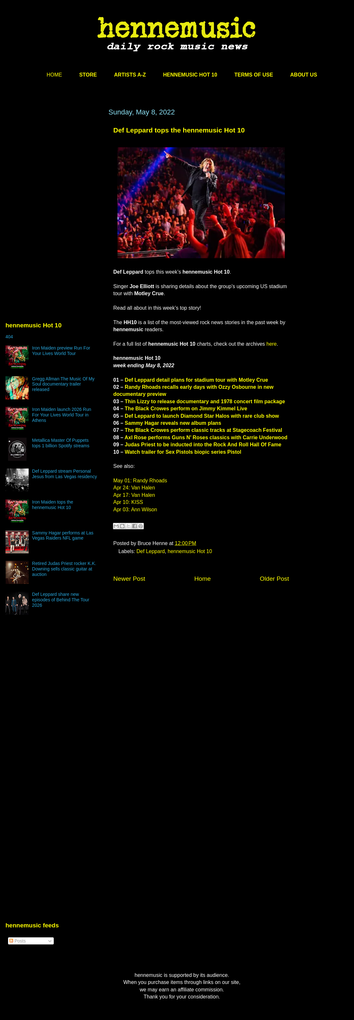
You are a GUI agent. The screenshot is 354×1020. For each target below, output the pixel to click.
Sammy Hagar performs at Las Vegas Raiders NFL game (63, 535)
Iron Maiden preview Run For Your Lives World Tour (61, 350)
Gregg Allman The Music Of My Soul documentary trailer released (63, 384)
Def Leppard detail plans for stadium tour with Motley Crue (196, 380)
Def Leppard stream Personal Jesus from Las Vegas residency (64, 474)
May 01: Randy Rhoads (140, 480)
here (271, 344)
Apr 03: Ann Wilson (135, 509)
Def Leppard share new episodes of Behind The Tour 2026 (60, 600)
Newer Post (129, 578)
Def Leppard (150, 551)
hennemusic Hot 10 (190, 551)
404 (9, 336)
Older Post (274, 578)
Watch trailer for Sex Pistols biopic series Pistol (183, 452)
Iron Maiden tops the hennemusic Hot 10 (52, 504)
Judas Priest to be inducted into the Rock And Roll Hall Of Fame (203, 444)
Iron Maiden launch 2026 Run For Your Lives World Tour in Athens (61, 415)
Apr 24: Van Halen (134, 487)
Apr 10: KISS (128, 502)
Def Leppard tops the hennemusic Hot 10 (179, 130)
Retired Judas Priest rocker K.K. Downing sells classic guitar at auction (64, 569)
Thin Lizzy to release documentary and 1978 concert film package (205, 401)
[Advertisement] (53, 169)
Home (202, 578)
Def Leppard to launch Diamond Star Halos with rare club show (202, 416)
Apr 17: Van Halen (134, 495)
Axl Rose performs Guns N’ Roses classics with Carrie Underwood (206, 437)
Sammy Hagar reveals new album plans (173, 423)
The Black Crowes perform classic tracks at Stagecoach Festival (203, 430)
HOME (54, 74)
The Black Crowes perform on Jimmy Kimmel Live (186, 408)
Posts (17, 940)
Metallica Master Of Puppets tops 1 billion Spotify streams (60, 443)
